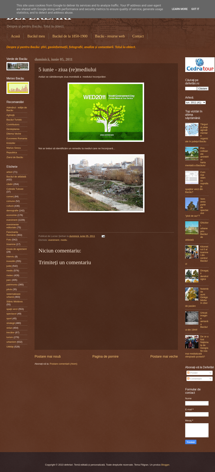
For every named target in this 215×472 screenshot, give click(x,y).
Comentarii (194, 378)
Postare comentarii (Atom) (63, 363)
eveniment (53, 240)
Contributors (12, 124)
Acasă (15, 36)
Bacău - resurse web (110, 36)
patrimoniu (11, 284)
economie (11, 215)
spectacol (11, 313)
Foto (8, 239)
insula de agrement (16, 249)
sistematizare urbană (13, 295)
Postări (192, 372)
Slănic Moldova (14, 301)
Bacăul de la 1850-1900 (70, 36)
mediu (64, 240)
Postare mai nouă (48, 356)
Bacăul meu (36, 36)
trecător (10, 332)
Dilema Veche (13, 133)
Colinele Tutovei (14, 189)
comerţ (10, 196)
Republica (11, 152)
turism (9, 337)
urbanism (11, 341)
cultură (10, 205)
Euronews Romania (16, 138)
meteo (9, 275)
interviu (10, 256)
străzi (9, 327)
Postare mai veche (164, 356)
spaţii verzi (12, 309)
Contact (138, 36)
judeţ (9, 266)
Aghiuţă (10, 115)
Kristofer (10, 143)
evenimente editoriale (12, 226)
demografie (12, 210)
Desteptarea (12, 129)
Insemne (10, 244)
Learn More (180, 9)
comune (10, 201)
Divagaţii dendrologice (204, 274)
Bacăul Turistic (14, 119)
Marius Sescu (13, 147)
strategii (10, 323)
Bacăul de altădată (16, 176)
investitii (10, 261)
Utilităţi (10, 346)
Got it (195, 9)
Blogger (165, 464)
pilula (9, 289)
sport (9, 318)
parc (8, 280)
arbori (9, 172)
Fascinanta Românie (12, 233)
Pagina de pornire (105, 356)
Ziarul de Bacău (14, 157)
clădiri (9, 184)
